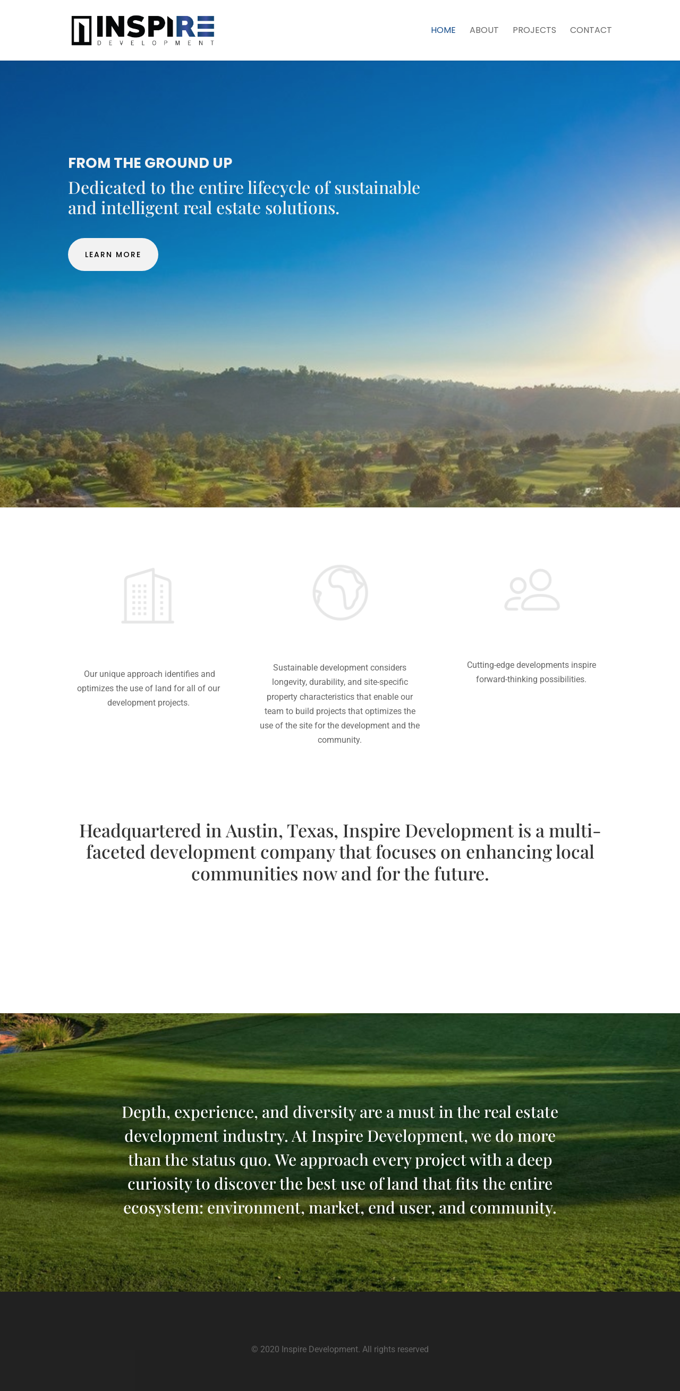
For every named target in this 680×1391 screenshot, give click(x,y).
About (484, 31)
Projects (534, 31)
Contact (591, 31)
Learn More (113, 254)
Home (443, 31)
